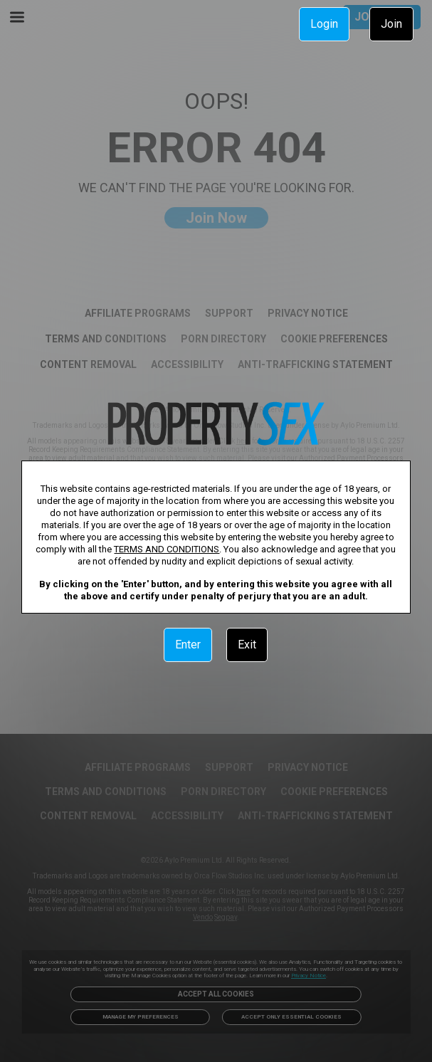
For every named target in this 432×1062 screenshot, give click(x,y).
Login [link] (324, 24)
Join (391, 24)
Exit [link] (247, 644)
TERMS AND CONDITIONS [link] (166, 549)
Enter (188, 644)
